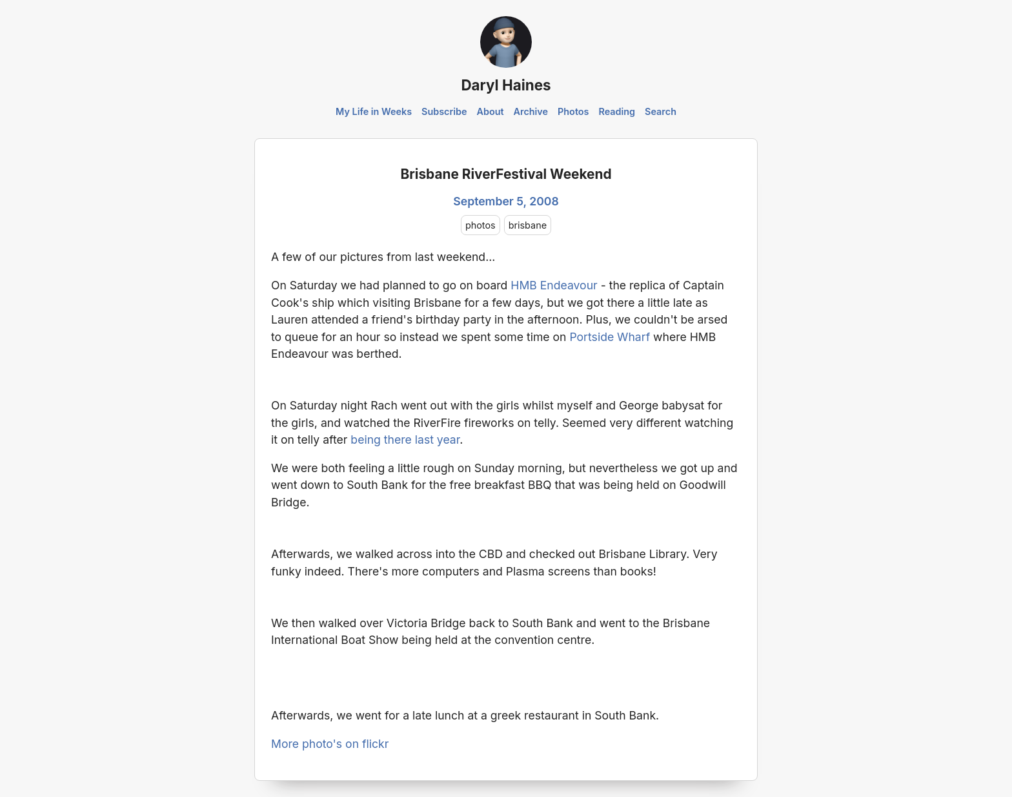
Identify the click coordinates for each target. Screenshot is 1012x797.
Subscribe (444, 111)
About (489, 111)
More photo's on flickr (330, 743)
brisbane (528, 225)
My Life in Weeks (374, 111)
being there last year (405, 439)
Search (660, 111)
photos (480, 225)
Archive (531, 111)
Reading (616, 111)
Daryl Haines (506, 85)
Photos (573, 111)
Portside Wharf (609, 337)
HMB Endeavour (554, 285)
